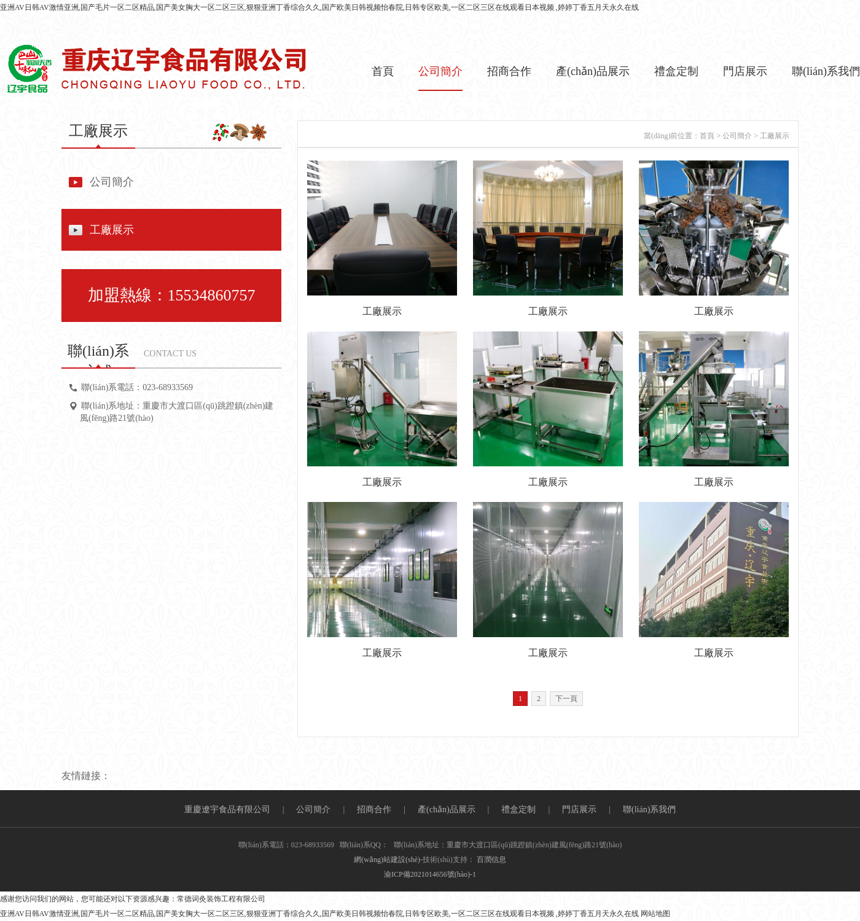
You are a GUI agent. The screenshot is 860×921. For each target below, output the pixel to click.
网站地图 (655, 913)
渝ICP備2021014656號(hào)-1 (430, 874)
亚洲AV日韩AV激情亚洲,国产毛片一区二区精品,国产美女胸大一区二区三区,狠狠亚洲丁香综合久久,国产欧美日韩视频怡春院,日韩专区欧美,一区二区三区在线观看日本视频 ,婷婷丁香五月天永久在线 (319, 7)
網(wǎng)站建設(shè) (387, 859)
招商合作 (509, 71)
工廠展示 (112, 230)
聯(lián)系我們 (826, 71)
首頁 (383, 71)
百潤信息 (491, 859)
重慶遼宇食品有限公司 (227, 809)
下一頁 (566, 698)
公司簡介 (440, 71)
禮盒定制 (676, 71)
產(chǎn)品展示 (593, 71)
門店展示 (745, 71)
